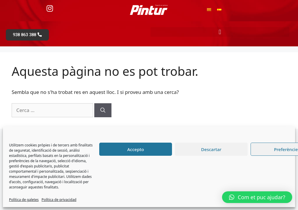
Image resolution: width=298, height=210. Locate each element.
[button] (219, 32)
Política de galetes (24, 199)
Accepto (135, 149)
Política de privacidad (59, 199)
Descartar (211, 149)
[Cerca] (102, 111)
